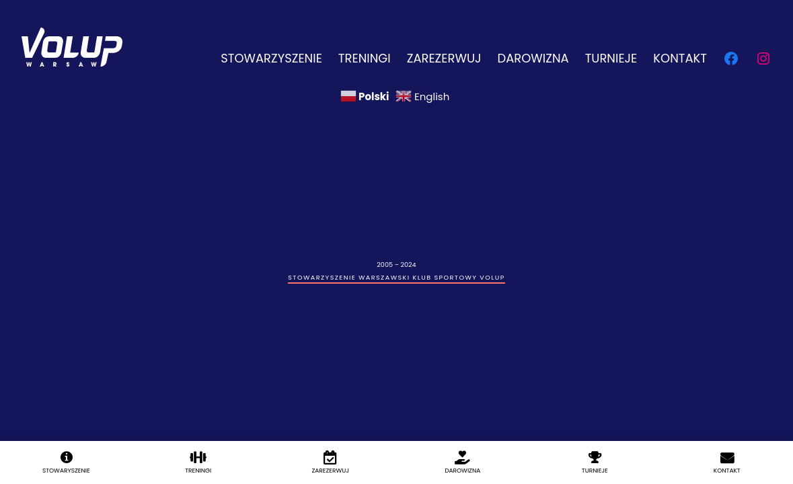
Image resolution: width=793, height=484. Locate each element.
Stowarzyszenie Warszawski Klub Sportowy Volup (396, 277)
